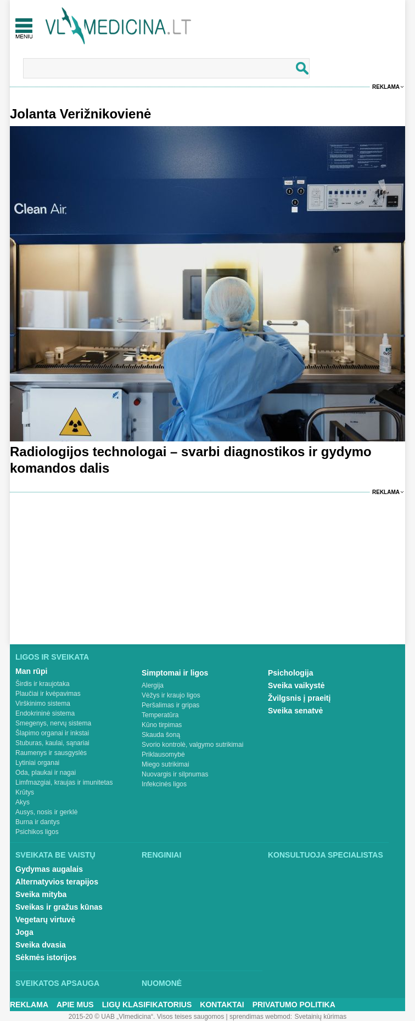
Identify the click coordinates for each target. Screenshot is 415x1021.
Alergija (153, 685)
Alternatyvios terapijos (56, 881)
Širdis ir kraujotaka (42, 684)
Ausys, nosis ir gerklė (46, 812)
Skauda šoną (161, 735)
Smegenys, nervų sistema (53, 723)
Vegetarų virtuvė (45, 919)
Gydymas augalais (49, 869)
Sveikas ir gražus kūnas (59, 907)
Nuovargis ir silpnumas (175, 774)
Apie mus (75, 1004)
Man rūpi (31, 671)
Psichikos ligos (37, 832)
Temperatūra (160, 715)
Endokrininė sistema (45, 713)
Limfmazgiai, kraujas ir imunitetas (64, 782)
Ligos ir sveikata (52, 657)
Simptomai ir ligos (175, 672)
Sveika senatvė (295, 710)
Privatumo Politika (294, 1004)
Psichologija (290, 672)
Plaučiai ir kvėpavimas (48, 693)
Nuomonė (162, 983)
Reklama (386, 87)
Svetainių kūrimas (321, 1016)
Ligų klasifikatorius (147, 1004)
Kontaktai (222, 1004)
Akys (22, 802)
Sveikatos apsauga (57, 983)
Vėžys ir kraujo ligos (171, 695)
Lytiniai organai (37, 763)
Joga (24, 932)
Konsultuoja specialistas (325, 854)
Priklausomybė (163, 754)
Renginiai (161, 854)
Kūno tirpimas (162, 725)
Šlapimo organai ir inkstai (52, 733)
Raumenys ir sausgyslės (51, 753)
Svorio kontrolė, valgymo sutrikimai (192, 744)
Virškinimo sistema (42, 703)
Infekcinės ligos (164, 784)
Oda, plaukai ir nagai (45, 772)
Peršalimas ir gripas (170, 705)
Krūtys (24, 792)
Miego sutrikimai (165, 764)
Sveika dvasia (40, 944)
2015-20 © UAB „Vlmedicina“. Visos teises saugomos (146, 1016)
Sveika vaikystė (296, 685)
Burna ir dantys (37, 822)
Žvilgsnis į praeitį (299, 698)
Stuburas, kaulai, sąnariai (52, 743)
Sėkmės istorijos (45, 957)
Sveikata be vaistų (55, 854)
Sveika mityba (40, 894)
